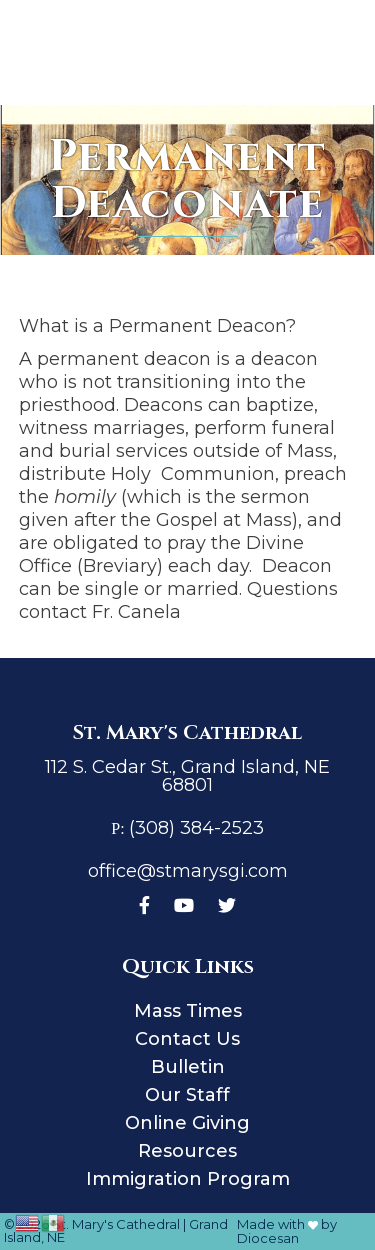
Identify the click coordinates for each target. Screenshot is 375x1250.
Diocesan (268, 1238)
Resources (187, 1151)
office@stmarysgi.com (188, 871)
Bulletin (188, 1067)
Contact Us (187, 1039)
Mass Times (188, 1011)
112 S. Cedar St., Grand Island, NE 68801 (187, 776)
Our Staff (187, 1095)
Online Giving (187, 1123)
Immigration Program (188, 1179)
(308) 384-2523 (196, 828)
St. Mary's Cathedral (116, 1224)
